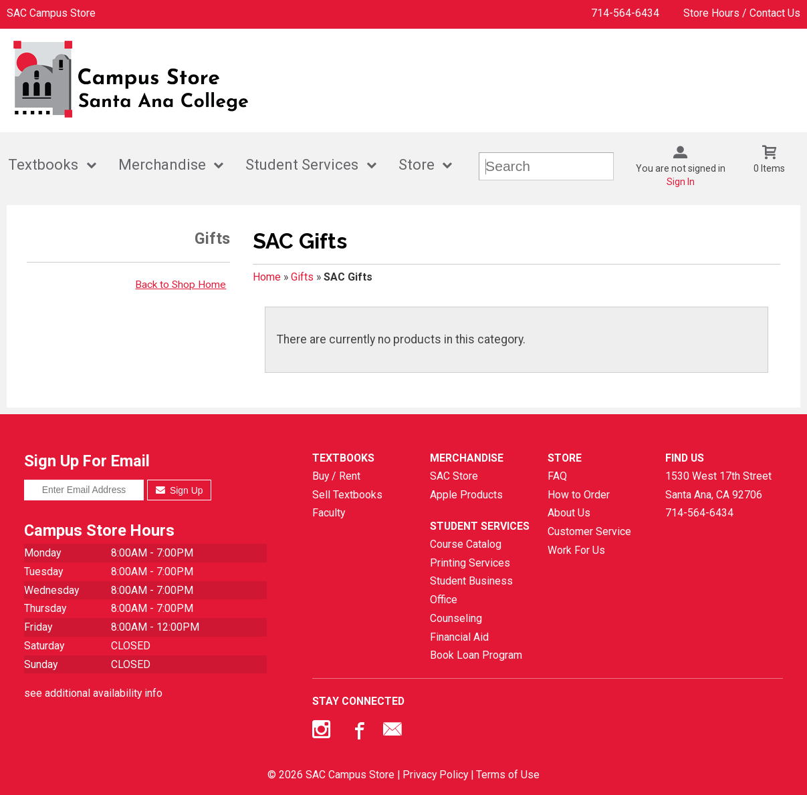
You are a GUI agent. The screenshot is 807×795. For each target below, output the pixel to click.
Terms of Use (508, 774)
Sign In (681, 181)
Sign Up (179, 490)
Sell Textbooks (347, 494)
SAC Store (454, 476)
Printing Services (470, 562)
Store (416, 164)
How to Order (579, 494)
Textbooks (43, 164)
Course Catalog (465, 544)
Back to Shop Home (180, 285)
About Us (569, 512)
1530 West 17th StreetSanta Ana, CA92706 (718, 485)
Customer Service (589, 531)
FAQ (557, 476)
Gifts (302, 277)
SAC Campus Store (51, 13)
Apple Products (466, 494)
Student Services (301, 164)
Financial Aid (459, 637)
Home (267, 277)
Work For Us (576, 550)
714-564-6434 (625, 13)
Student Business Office (471, 590)
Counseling (456, 618)
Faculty (328, 512)
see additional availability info (93, 693)
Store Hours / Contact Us (741, 13)
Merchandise (162, 164)
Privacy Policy (435, 774)
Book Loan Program (476, 655)
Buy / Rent (336, 476)
